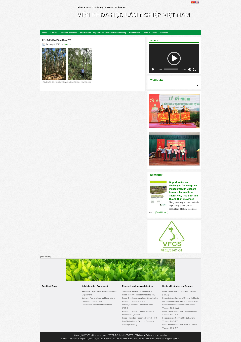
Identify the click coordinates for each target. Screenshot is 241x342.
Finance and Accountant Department (97, 305)
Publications (134, 33)
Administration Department (95, 286)
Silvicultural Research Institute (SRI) (137, 291)
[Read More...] (161, 212)
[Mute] (189, 69)
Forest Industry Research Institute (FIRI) (138, 295)
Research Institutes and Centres (137, 286)
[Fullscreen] (194, 69)
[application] (174, 58)
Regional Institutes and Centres (177, 286)
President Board (49, 286)
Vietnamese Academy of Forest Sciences (101, 7)
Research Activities (68, 33)
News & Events (150, 33)
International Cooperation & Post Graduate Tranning (103, 33)
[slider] (171, 69)
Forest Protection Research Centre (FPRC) (139, 318)
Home (44, 33)
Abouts (53, 33)
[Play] (153, 69)
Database (164, 33)
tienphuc (67, 44)
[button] (174, 58)
